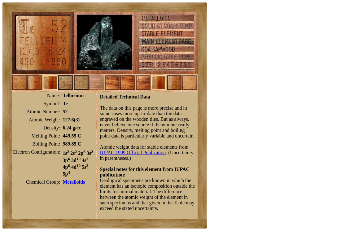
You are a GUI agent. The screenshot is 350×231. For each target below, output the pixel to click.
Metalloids (74, 182)
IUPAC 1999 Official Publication (133, 152)
